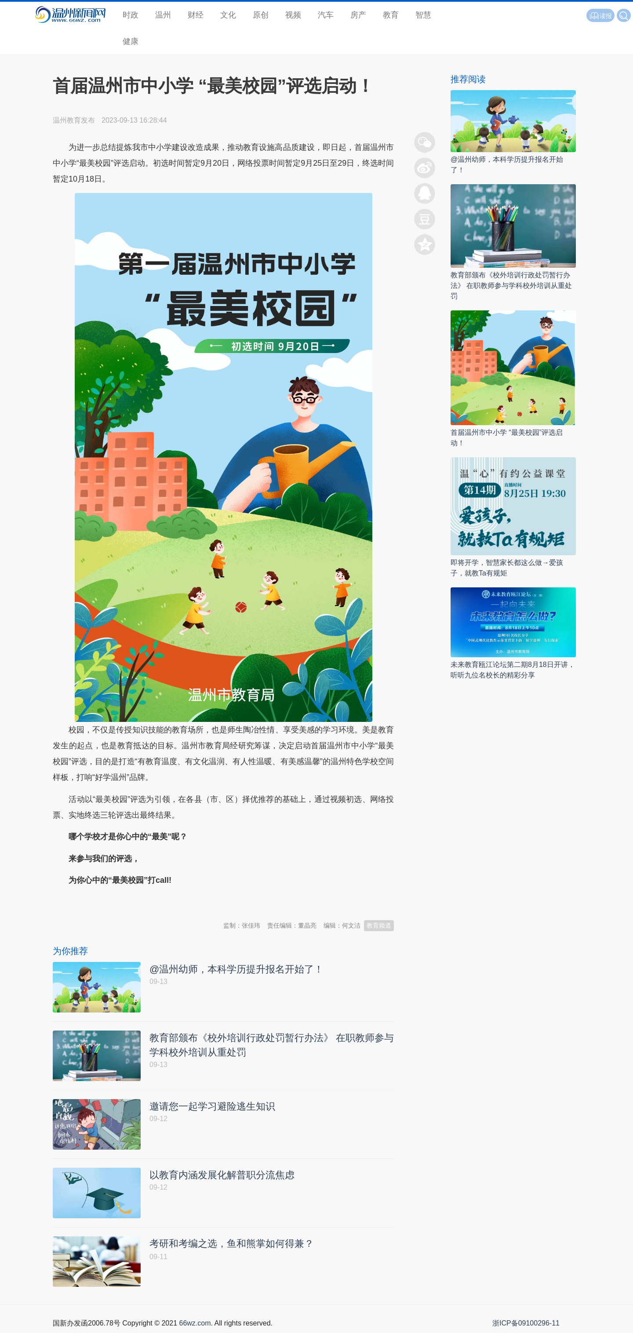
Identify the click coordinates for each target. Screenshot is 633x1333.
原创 (261, 15)
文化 (228, 15)
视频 (293, 15)
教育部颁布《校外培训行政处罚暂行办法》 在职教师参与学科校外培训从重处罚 (511, 285)
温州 (163, 15)
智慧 (423, 15)
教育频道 (379, 925)
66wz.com (195, 1323)
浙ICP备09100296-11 (526, 1323)
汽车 (326, 15)
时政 (130, 15)
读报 (600, 15)
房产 (358, 15)
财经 (196, 15)
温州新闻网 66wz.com (131, 902)
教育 (391, 15)
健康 (130, 41)
